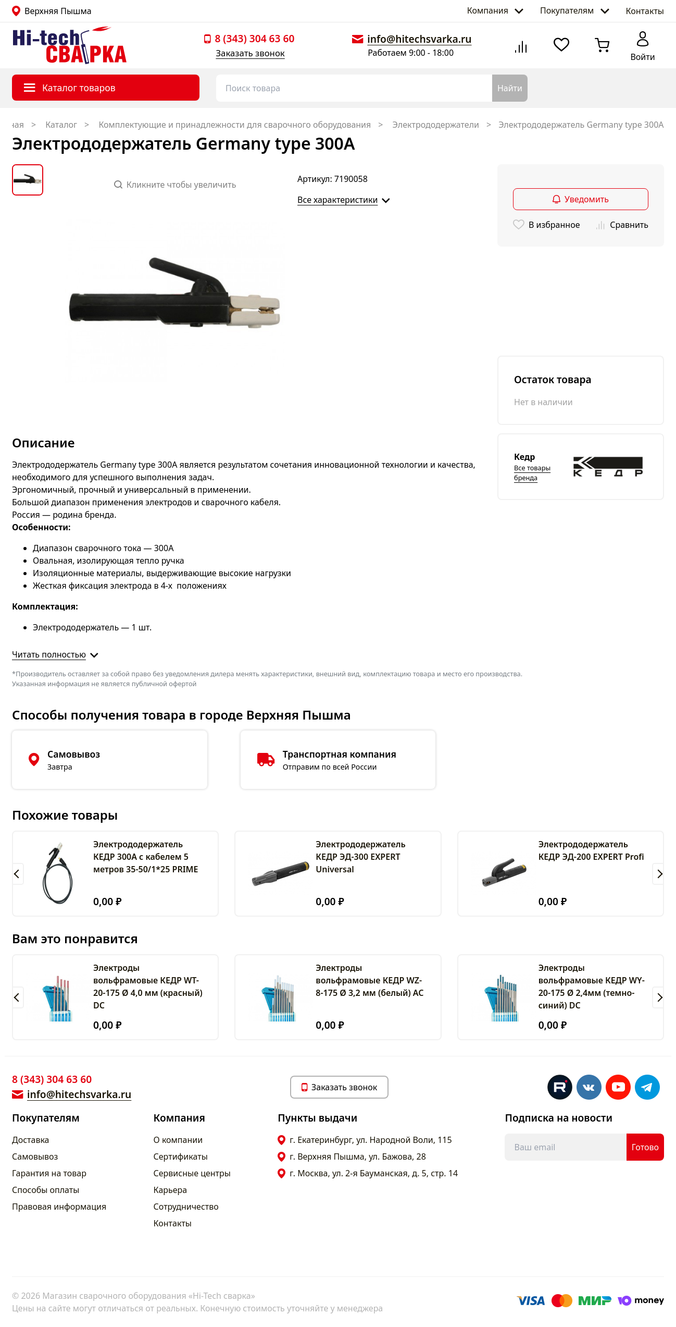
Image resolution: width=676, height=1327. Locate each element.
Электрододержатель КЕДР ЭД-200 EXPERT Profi (591, 850)
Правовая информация (59, 1206)
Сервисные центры (192, 1173)
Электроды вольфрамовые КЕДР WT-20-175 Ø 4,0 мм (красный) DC (148, 986)
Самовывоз (35, 1156)
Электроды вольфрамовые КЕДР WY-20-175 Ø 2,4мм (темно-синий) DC (592, 986)
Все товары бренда (532, 472)
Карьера (170, 1190)
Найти (509, 88)
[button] (18, 874)
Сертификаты (181, 1156)
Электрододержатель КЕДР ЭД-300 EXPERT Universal (360, 856)
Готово (645, 1147)
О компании (178, 1140)
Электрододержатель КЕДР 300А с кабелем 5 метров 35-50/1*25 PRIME (145, 856)
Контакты (645, 11)
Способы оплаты (45, 1190)
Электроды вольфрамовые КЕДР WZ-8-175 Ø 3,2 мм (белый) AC (369, 980)
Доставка (30, 1140)
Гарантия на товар (49, 1173)
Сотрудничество (186, 1206)
